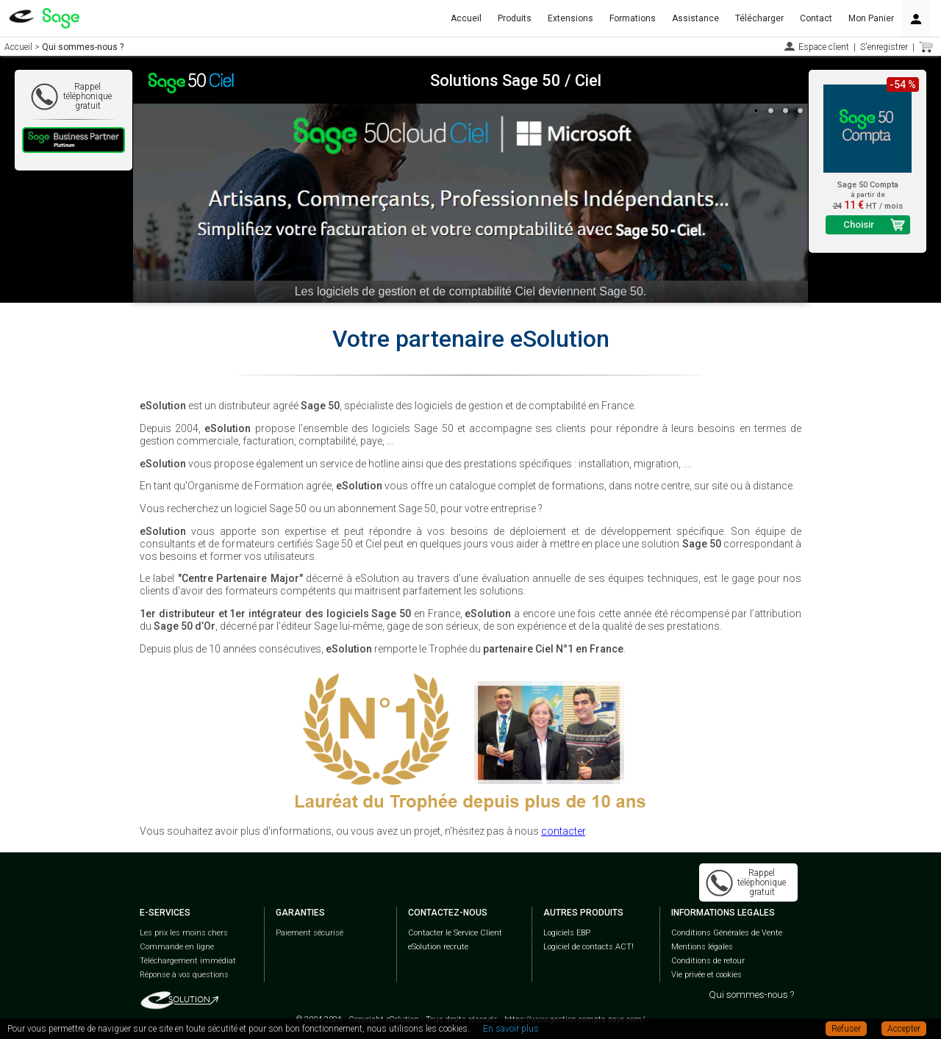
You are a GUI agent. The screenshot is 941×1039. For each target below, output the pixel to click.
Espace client (823, 47)
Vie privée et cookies (706, 974)
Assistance (695, 18)
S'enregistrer (884, 47)
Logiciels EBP (566, 933)
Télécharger (759, 18)
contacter (563, 831)
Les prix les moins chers (184, 933)
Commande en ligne (177, 947)
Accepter (903, 1029)
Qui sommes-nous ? (751, 994)
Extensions (570, 18)
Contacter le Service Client (455, 933)
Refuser (846, 1029)
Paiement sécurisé (309, 933)
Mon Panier (871, 18)
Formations (632, 18)
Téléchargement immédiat (188, 961)
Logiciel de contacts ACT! (588, 947)
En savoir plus (511, 1029)
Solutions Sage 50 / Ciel (515, 80)
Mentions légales (702, 947)
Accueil (466, 18)
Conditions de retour (708, 961)
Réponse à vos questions (184, 974)
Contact (816, 18)
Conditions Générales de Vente (726, 933)
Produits (515, 18)
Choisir (858, 224)
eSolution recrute (438, 947)
